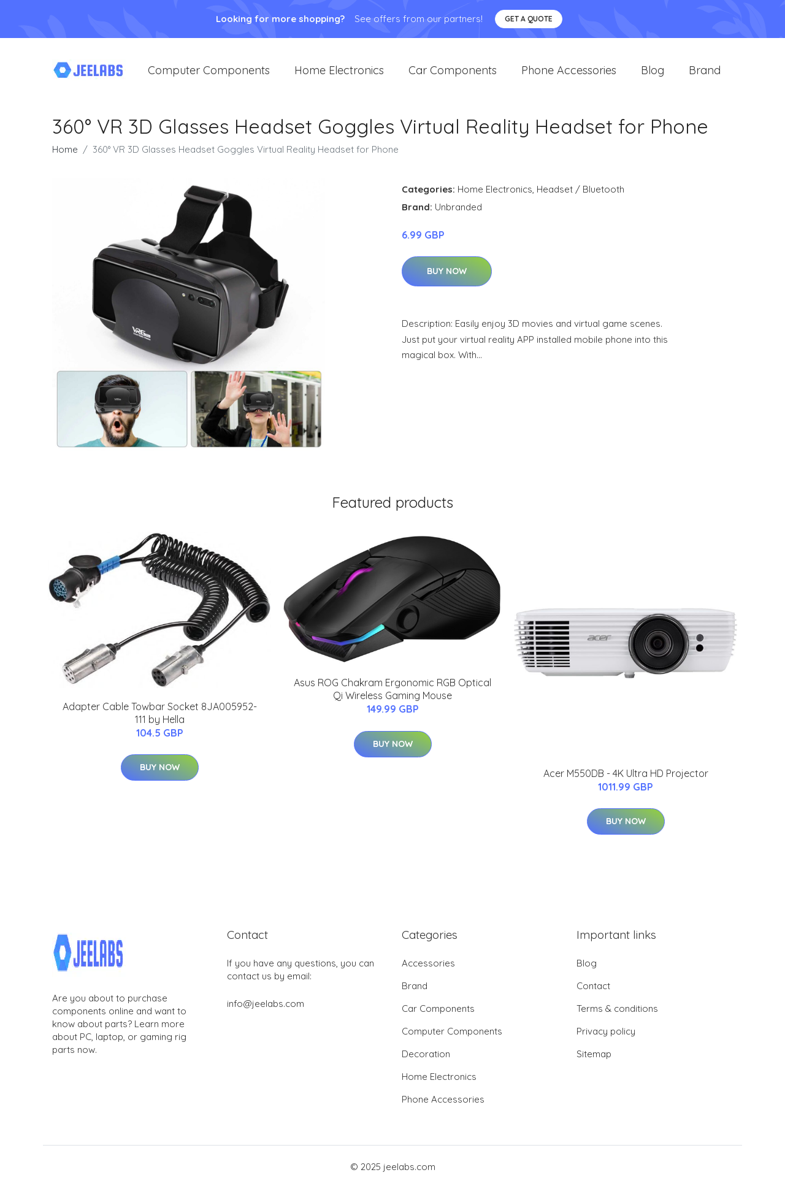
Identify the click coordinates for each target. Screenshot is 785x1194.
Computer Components (209, 73)
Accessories (428, 969)
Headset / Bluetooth (580, 195)
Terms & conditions (617, 1014)
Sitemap (593, 1060)
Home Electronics (339, 73)
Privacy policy (605, 1037)
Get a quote (529, 18)
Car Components (452, 73)
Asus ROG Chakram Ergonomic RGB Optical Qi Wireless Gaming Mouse (392, 695)
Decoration (426, 1060)
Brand (705, 73)
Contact (593, 992)
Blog (652, 73)
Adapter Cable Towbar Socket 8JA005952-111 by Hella (160, 719)
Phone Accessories (568, 73)
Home (65, 155)
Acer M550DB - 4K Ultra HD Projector (625, 779)
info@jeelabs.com (265, 1010)
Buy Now (447, 277)
